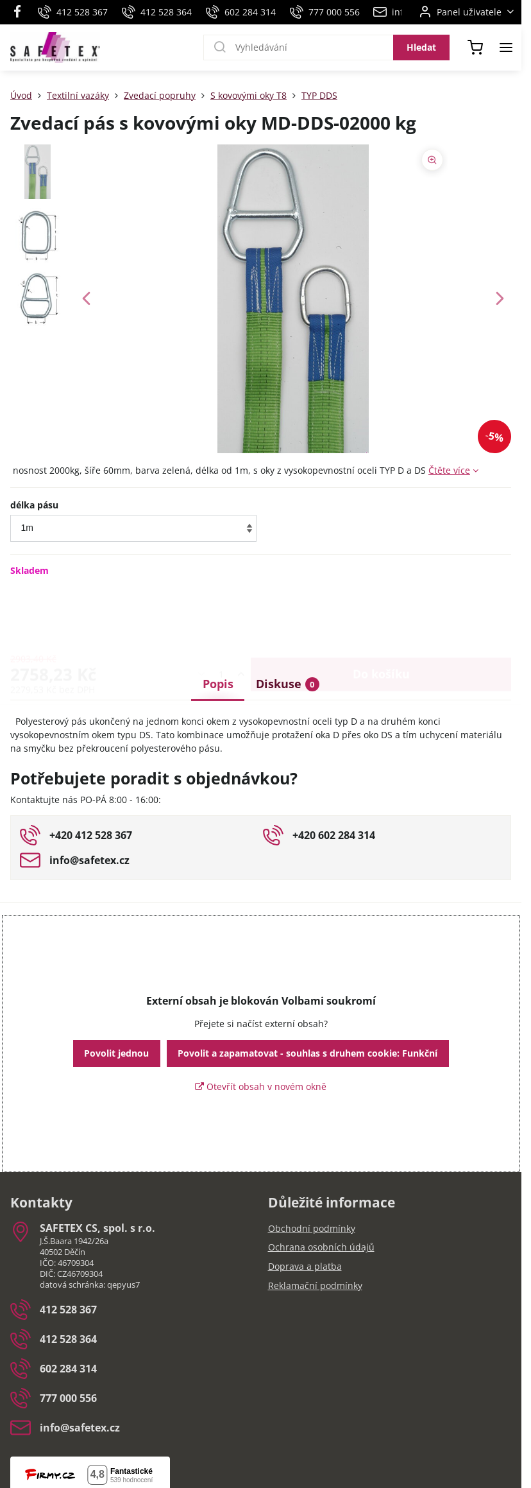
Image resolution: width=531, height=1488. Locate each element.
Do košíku (381, 616)
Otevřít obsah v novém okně (260, 1086)
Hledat (421, 47)
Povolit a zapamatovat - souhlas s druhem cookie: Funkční (307, 1053)
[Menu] (506, 47)
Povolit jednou (116, 1053)
